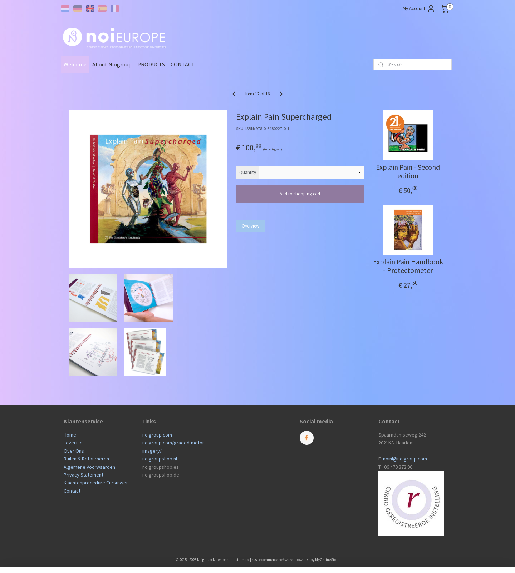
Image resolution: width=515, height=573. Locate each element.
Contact (72, 491)
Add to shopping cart (300, 194)
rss (254, 559)
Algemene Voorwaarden (89, 467)
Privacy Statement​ (83, 475)
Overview (250, 226)
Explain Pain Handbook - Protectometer (408, 266)
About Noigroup (112, 64)
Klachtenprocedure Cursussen (96, 482)
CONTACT (183, 64)
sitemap (242, 559)
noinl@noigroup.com (405, 458)
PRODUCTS (151, 64)
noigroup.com (157, 435)
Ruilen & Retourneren (86, 458)
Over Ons (74, 451)
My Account (419, 8)
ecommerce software (276, 559)
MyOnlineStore (327, 559)
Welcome (75, 64)
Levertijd (73, 442)
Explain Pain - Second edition (408, 171)
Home (70, 435)
